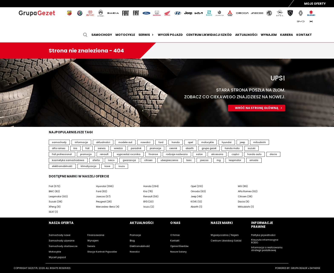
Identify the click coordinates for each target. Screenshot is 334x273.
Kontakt (304, 34)
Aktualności (246, 34)
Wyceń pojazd (170, 34)
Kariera (286, 34)
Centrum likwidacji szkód (209, 34)
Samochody (101, 34)
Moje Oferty (315, 3)
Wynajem (269, 34)
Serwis (146, 34)
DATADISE (315, 268)
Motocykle (125, 34)
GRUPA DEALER (299, 268)
